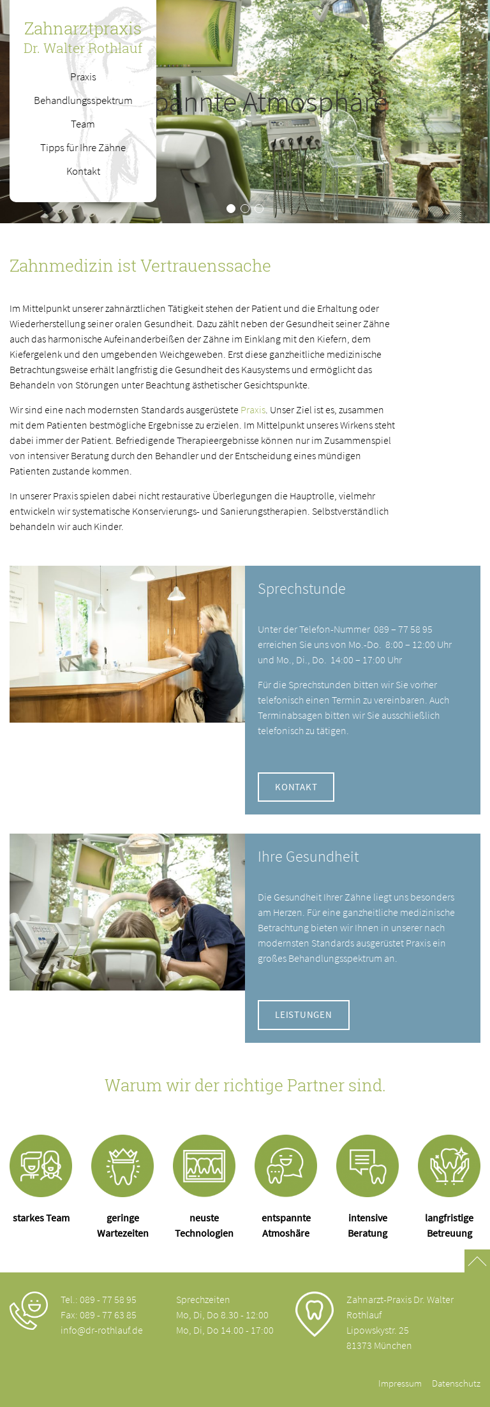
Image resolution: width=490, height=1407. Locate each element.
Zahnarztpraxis (83, 37)
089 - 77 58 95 (108, 1299)
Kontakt (296, 787)
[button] (230, 208)
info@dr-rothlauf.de (102, 1329)
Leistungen (303, 1014)
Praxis (253, 409)
